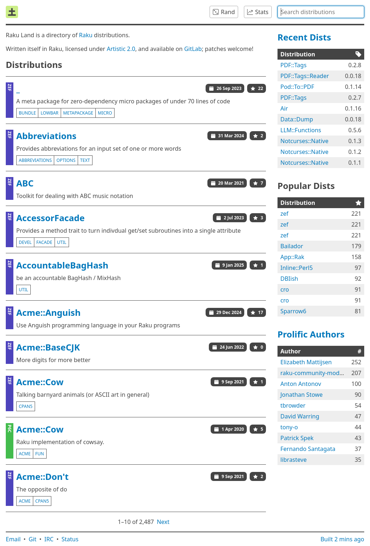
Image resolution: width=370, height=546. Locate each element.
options (65, 160)
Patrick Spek (297, 438)
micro (105, 113)
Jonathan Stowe (301, 395)
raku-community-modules (315, 373)
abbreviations (35, 160)
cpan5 (26, 406)
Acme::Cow (40, 382)
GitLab (193, 49)
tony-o (289, 427)
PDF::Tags (293, 65)
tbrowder (292, 405)
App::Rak (292, 257)
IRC (49, 539)
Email (13, 539)
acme (25, 454)
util (61, 242)
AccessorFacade (50, 218)
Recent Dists (304, 37)
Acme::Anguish (48, 312)
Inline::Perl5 (296, 268)
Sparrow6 (293, 311)
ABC (25, 183)
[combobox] (321, 12)
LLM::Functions (300, 130)
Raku (85, 35)
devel (25, 242)
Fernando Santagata (307, 449)
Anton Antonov (300, 384)
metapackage (78, 113)
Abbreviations (46, 136)
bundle (27, 113)
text (85, 160)
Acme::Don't (42, 476)
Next (163, 522)
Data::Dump (296, 119)
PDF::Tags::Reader (304, 76)
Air (284, 108)
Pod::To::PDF (297, 87)
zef (284, 214)
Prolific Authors (311, 334)
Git (32, 539)
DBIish (289, 279)
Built (342, 539)
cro (284, 289)
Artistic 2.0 (121, 49)
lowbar (49, 113)
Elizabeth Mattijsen (306, 362)
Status (69, 539)
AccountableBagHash (62, 265)
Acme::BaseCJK (48, 347)
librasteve (293, 460)
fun (39, 454)
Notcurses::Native (304, 141)
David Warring (299, 416)
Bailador (291, 246)
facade (44, 242)
